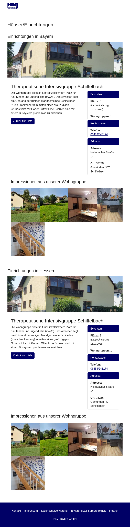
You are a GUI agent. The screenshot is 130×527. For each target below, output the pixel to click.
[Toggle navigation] (120, 6)
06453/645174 (99, 134)
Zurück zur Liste (22, 121)
